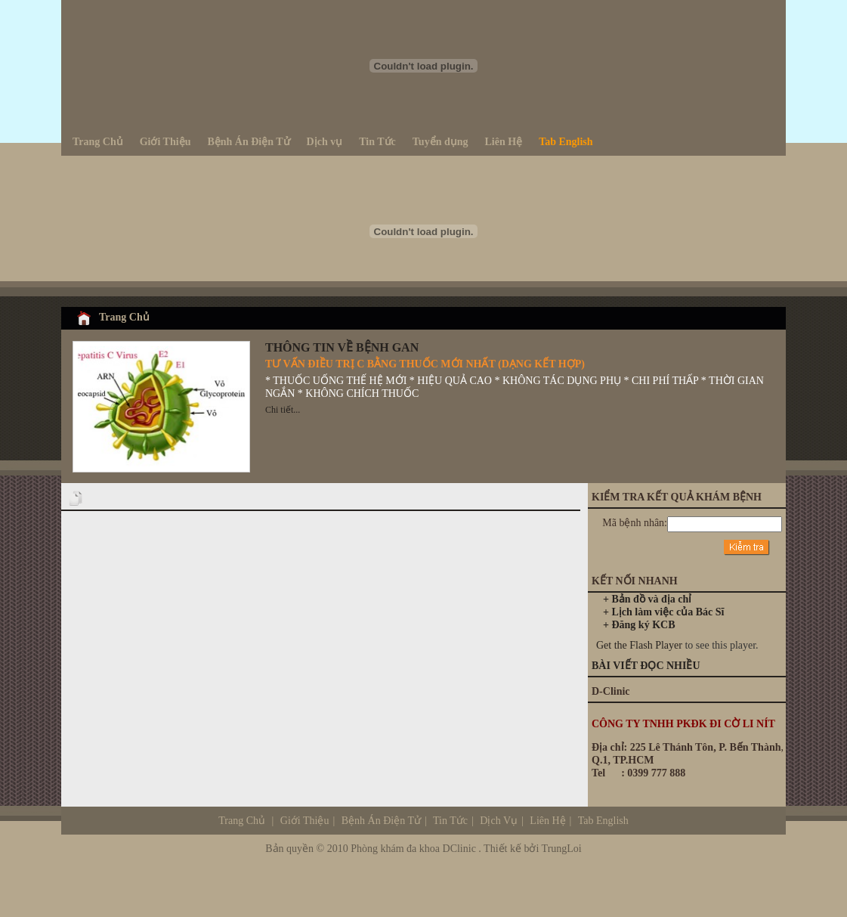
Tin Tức (450, 820)
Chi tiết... (282, 409)
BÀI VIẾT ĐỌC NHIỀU (646, 665)
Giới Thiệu (304, 820)
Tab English (603, 820)
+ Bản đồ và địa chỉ (647, 599)
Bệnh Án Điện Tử (381, 820)
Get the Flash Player (639, 645)
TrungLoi (562, 848)
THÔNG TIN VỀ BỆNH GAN (342, 347)
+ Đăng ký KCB (639, 624)
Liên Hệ (546, 820)
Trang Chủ (124, 317)
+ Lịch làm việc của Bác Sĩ (663, 612)
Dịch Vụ (554, 820)
